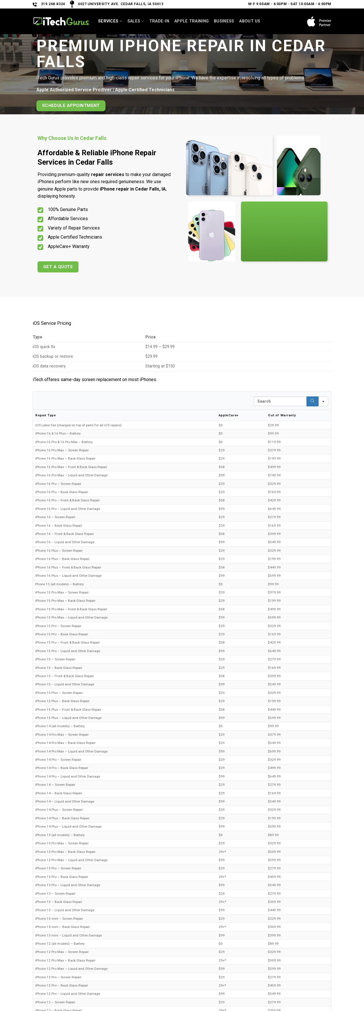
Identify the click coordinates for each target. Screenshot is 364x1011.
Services (110, 21)
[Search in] (323, 401)
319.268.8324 (53, 4)
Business (224, 21)
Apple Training (191, 21)
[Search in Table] (280, 401)
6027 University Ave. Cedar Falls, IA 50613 (120, 4)
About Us (249, 21)
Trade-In (159, 21)
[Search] (312, 401)
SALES (135, 21)
